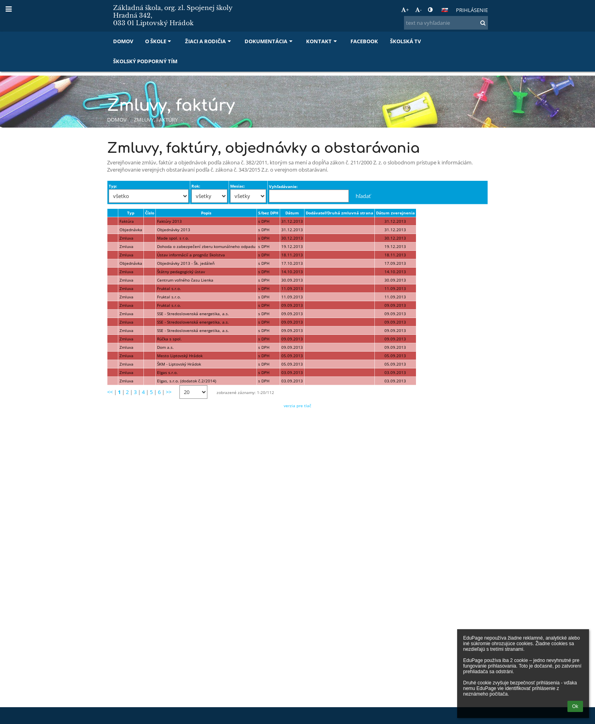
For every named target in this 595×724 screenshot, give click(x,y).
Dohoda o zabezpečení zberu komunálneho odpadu (206, 246)
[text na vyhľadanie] (446, 23)
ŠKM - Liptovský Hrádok (179, 364)
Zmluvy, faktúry (156, 119)
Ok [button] (575, 706)
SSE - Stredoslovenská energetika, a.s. (193, 313)
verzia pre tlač (297, 405)
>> (168, 392)
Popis (206, 213)
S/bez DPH (268, 213)
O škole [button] (159, 41)
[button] (445, 10)
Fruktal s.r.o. (169, 288)
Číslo (149, 213)
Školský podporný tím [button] (145, 61)
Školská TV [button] (405, 41)
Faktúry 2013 (169, 221)
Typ (130, 213)
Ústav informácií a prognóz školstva (191, 255)
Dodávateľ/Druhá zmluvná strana (339, 213)
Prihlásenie (472, 10)
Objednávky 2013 (173, 229)
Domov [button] (123, 41)
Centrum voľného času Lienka (185, 280)
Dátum (292, 213)
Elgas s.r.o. (167, 372)
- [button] (418, 9)
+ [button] (405, 9)
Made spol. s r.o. (173, 238)
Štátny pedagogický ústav (181, 271)
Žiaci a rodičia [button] (209, 41)
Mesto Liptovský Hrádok (180, 355)
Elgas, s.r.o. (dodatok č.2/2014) (186, 381)
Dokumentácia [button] (269, 41)
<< (110, 392)
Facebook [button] (364, 41)
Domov (117, 119)
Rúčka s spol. (169, 339)
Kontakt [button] (322, 41)
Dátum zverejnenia (395, 213)
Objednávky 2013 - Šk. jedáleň (186, 263)
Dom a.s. (165, 347)
